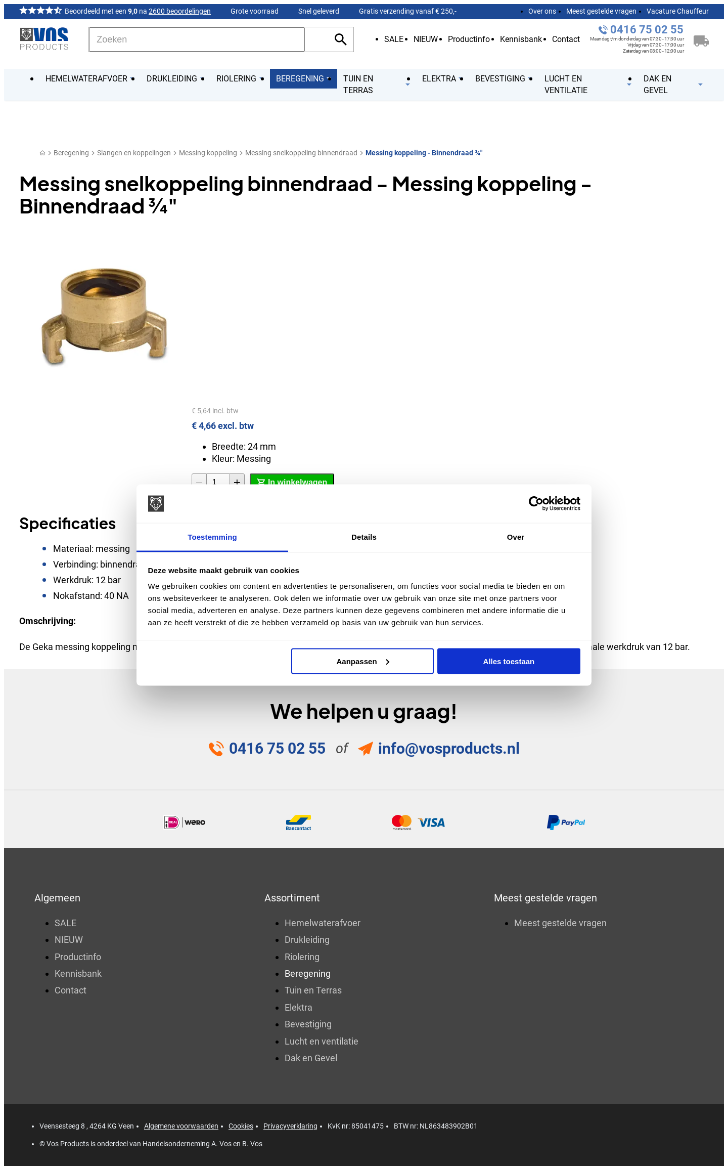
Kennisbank (521, 39)
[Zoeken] (197, 39)
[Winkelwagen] (701, 39)
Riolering (302, 956)
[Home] (42, 153)
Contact (566, 39)
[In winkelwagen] (292, 482)
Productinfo (469, 39)
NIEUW (426, 39)
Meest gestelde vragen (601, 11)
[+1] (237, 482)
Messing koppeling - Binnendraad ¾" (424, 153)
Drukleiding (307, 939)
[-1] (199, 482)
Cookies (241, 1126)
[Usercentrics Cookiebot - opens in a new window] (536, 503)
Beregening (71, 153)
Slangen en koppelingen (134, 153)
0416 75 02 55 (647, 29)
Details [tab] (364, 537)
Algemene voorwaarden (181, 1126)
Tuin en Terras (313, 990)
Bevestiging (308, 1024)
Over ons (542, 11)
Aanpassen (363, 661)
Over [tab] (516, 537)
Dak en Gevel (311, 1058)
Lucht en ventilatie (321, 1041)
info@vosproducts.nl (449, 748)
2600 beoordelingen (180, 11)
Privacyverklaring (290, 1126)
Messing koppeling (208, 153)
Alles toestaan (509, 661)
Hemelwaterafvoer (322, 923)
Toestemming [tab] (212, 537)
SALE (393, 39)
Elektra (298, 1007)
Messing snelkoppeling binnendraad (301, 153)
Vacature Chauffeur (678, 11)
